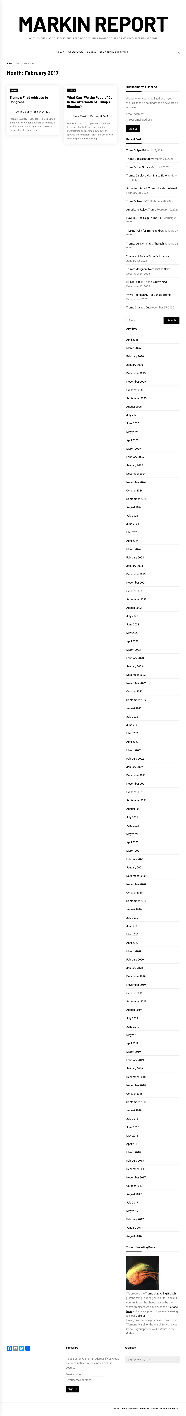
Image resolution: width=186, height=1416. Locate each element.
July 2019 (132, 1018)
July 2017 (132, 1202)
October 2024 (134, 490)
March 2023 (133, 649)
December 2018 (136, 1077)
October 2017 (134, 1185)
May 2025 (132, 431)
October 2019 (134, 993)
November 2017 (136, 1177)
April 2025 (132, 440)
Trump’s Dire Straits (138, 167)
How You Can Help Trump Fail (144, 217)
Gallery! (140, 1315)
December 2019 (136, 976)
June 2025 (132, 423)
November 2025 (136, 381)
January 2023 (134, 666)
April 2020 (132, 942)
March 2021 (133, 850)
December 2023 (136, 574)
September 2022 (136, 700)
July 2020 (132, 917)
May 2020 (132, 934)
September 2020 (136, 900)
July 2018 (132, 1118)
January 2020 (134, 968)
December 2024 (136, 473)
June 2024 (132, 524)
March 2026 (133, 348)
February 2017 (135, 1219)
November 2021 (136, 783)
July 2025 (132, 415)
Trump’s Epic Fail (136, 150)
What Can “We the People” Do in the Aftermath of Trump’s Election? (90, 102)
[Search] (178, 52)
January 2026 (134, 364)
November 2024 (136, 482)
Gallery (91, 52)
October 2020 (134, 892)
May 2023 (132, 632)
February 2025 (135, 457)
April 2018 (132, 1143)
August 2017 (134, 1194)
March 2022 (133, 750)
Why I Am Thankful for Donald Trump (148, 294)
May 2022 (132, 733)
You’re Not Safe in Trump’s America (147, 256)
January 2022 (134, 767)
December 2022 (136, 674)
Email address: (135, 114)
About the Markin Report (114, 52)
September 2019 (136, 1001)
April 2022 (132, 741)
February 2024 (135, 557)
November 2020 (136, 884)
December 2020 (136, 875)
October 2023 (134, 591)
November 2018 (136, 1085)
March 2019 (133, 1051)
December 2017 (136, 1169)
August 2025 (134, 406)
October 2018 (134, 1093)
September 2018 (136, 1102)
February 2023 (135, 658)
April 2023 (132, 641)
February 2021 (135, 859)
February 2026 (135, 356)
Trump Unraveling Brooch (160, 1293)
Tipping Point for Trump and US (145, 230)
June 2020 (132, 926)
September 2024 (136, 498)
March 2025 (133, 448)
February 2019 (135, 1060)
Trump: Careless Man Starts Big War (148, 175)
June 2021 (132, 825)
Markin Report (93, 23)
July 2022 (132, 716)
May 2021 (132, 834)
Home (61, 52)
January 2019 (134, 1068)
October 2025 (134, 390)
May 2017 (132, 1210)
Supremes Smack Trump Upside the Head (151, 188)
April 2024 (132, 540)
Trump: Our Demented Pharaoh (145, 243)
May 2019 (132, 1035)
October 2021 (134, 792)
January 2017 (134, 1227)
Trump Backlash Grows (140, 158)
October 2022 (134, 691)
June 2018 (132, 1127)
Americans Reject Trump (141, 209)
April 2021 (132, 842)
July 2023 (132, 616)
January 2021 (134, 867)
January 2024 (134, 565)
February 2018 (135, 1160)
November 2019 (136, 984)
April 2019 (132, 1043)
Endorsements (76, 52)
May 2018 (132, 1135)
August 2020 (134, 909)
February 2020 (135, 959)
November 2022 (136, 683)
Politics (14, 90)
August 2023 (134, 607)
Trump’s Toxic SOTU (138, 201)
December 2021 (136, 775)
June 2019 (132, 1026)
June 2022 (132, 725)
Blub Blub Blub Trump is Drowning (146, 282)
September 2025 (136, 398)
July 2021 (132, 817)
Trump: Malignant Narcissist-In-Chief (148, 269)
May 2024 (132, 532)
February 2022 (135, 758)
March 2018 (133, 1152)
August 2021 (134, 808)
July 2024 (132, 515)
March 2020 (133, 951)
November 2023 (136, 582)
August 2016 (134, 1236)
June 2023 (132, 624)
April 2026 (132, 339)
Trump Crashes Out (138, 307)
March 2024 (133, 549)
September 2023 (136, 599)
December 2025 (136, 373)
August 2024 (134, 507)
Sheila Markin (22, 111)
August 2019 (134, 1009)
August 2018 (134, 1110)
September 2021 (136, 800)
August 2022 (134, 708)
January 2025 (134, 465)
